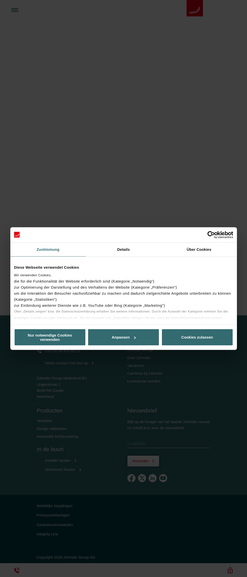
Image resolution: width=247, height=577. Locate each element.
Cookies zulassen (197, 337)
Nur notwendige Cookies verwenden (50, 337)
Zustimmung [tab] (48, 249)
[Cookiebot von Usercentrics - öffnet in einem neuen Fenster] (211, 234)
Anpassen (124, 337)
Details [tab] (123, 249)
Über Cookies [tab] (199, 249)
